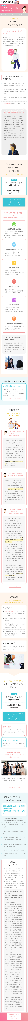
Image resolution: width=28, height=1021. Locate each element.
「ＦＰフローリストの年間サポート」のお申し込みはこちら (14, 202)
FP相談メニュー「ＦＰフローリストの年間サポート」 (14, 14)
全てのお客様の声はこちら (15, 587)
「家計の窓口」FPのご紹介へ (15, 787)
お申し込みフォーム (9, 611)
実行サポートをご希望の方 (15, 398)
